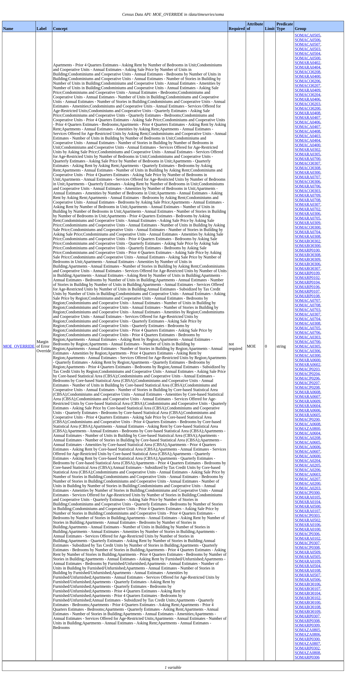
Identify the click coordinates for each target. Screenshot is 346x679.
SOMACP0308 (307, 547)
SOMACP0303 (307, 515)
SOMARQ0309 (307, 259)
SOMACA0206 (307, 470)
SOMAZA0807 (307, 643)
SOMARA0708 (307, 200)
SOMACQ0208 (307, 72)
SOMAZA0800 (307, 428)
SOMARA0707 (307, 177)
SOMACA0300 (307, 355)
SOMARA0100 (307, 529)
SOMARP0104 (307, 282)
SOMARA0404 (307, 67)
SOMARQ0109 (307, 611)
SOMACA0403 (307, 136)
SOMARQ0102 (307, 598)
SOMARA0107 (307, 511)
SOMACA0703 (307, 309)
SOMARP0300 (307, 639)
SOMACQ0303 (307, 191)
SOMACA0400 (307, 145)
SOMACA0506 (307, 40)
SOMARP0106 (307, 287)
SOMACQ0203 (307, 104)
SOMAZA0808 (307, 653)
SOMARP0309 (307, 625)
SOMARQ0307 (307, 268)
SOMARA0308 (307, 236)
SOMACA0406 (307, 122)
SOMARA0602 (307, 364)
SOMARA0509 (307, 552)
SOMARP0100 (307, 250)
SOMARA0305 (307, 154)
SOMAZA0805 (307, 630)
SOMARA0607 (307, 396)
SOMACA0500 (307, 58)
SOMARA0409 (307, 90)
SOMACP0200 (307, 419)
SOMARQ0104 (307, 593)
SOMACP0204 (307, 374)
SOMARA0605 (307, 415)
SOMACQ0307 (307, 163)
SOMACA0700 (307, 342)
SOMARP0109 (307, 273)
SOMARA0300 (307, 172)
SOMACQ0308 (307, 168)
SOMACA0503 (307, 49)
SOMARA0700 (307, 159)
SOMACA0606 (307, 447)
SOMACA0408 (307, 131)
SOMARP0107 (307, 291)
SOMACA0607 (307, 451)
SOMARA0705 (307, 218)
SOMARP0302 (307, 648)
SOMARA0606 (307, 410)
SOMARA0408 (307, 113)
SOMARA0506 (307, 579)
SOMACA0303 (307, 337)
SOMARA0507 (307, 575)
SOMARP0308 (307, 621)
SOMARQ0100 (307, 602)
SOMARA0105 (307, 497)
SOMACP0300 (307, 492)
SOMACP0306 (307, 534)
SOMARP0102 (307, 277)
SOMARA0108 (307, 570)
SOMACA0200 (307, 483)
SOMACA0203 (307, 488)
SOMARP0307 (307, 616)
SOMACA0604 (307, 433)
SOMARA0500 (307, 506)
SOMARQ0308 (307, 255)
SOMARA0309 (307, 223)
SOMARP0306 (307, 657)
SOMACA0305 (307, 346)
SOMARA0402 (307, 62)
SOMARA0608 (307, 392)
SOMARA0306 (307, 213)
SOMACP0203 (307, 369)
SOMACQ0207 (307, 85)
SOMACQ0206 (307, 81)
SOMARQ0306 (307, 264)
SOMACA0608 (307, 424)
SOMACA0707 (307, 300)
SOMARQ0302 (307, 241)
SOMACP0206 (307, 378)
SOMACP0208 (307, 387)
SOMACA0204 (307, 460)
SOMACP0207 (307, 383)
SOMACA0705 (307, 328)
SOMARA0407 (307, 117)
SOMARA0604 (307, 406)
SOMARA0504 (307, 566)
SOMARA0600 (307, 360)
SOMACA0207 (307, 479)
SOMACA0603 (307, 474)
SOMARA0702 (307, 209)
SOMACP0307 (307, 543)
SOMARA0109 (307, 561)
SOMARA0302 (307, 149)
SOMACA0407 (307, 127)
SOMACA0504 (307, 53)
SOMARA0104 (307, 502)
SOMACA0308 (307, 323)
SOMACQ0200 (307, 108)
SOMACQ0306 (307, 181)
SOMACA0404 (307, 140)
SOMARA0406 (307, 99)
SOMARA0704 (307, 232)
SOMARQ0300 (307, 245)
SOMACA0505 (307, 35)
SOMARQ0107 (307, 589)
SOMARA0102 (307, 538)
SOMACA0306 (307, 351)
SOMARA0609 (307, 401)
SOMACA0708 (307, 305)
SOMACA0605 (307, 442)
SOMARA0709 (307, 195)
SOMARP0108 (307, 296)
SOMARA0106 (307, 524)
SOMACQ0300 (307, 227)
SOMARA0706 (307, 186)
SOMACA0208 (307, 438)
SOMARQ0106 (307, 584)
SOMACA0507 (307, 44)
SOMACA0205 (307, 465)
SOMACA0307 (307, 314)
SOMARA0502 (307, 520)
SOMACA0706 (307, 332)
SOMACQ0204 (307, 94)
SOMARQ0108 (307, 607)
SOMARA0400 (307, 76)
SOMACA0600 (307, 456)
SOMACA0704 (307, 319)
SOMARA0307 (307, 204)
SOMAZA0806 (307, 634)
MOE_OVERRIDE (19, 346)
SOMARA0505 (307, 556)
